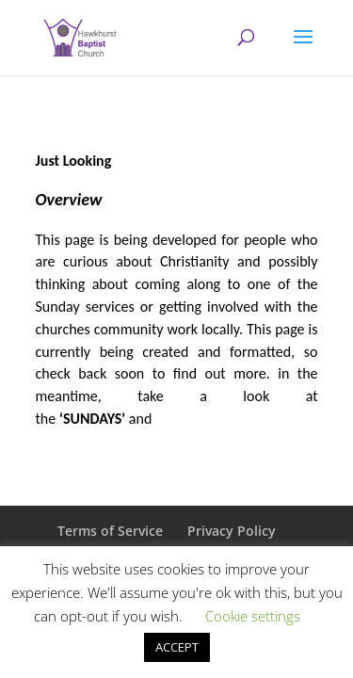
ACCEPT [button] (177, 646)
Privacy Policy (231, 531)
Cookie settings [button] (252, 615)
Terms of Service (110, 531)
